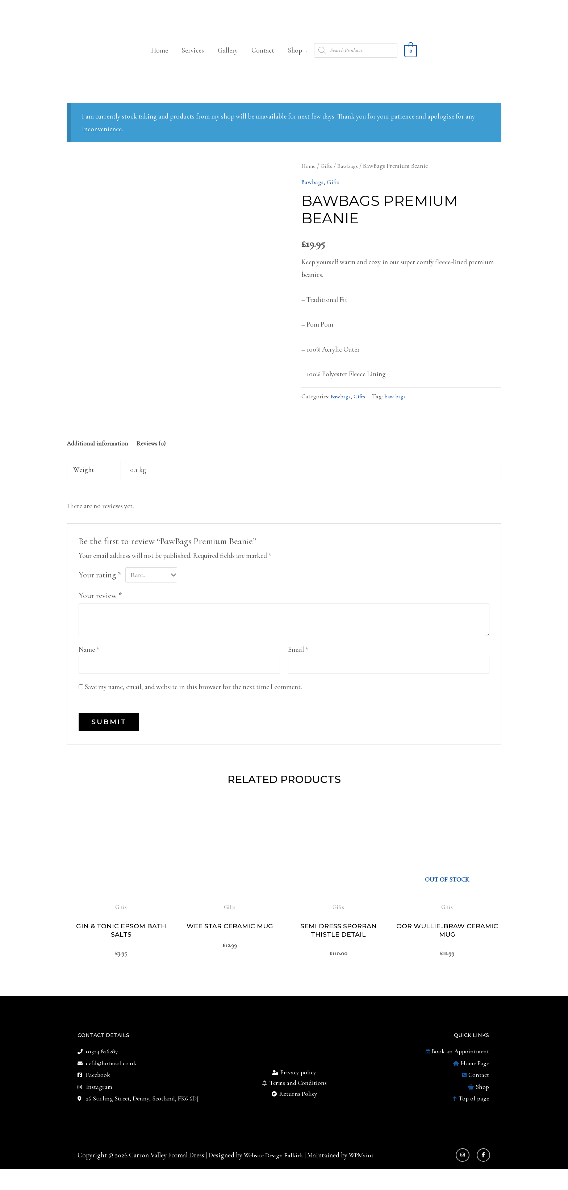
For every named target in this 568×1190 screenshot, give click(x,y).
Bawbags (350, 177)
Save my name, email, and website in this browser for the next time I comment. (193, 701)
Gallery (228, 61)
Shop (295, 61)
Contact (262, 61)
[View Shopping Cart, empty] (410, 61)
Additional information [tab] (100, 455)
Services (193, 61)
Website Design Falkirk (276, 1176)
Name (89, 662)
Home (159, 61)
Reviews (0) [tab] (158, 455)
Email (298, 662)
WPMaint (368, 1176)
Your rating (100, 587)
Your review (100, 609)
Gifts (328, 177)
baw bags (399, 407)
